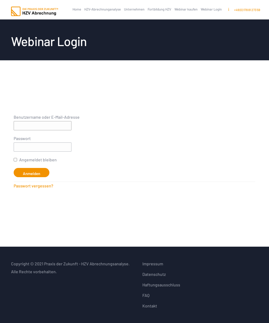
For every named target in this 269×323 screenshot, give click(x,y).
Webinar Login (211, 9)
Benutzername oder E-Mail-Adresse (47, 117)
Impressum (152, 263)
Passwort (22, 138)
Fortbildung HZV (159, 9)
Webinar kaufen (186, 9)
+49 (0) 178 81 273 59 (247, 10)
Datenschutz (154, 274)
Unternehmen (134, 9)
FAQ (145, 295)
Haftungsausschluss (161, 284)
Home (77, 9)
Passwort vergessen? (33, 185)
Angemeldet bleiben (35, 159)
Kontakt (149, 305)
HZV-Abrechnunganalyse (102, 9)
